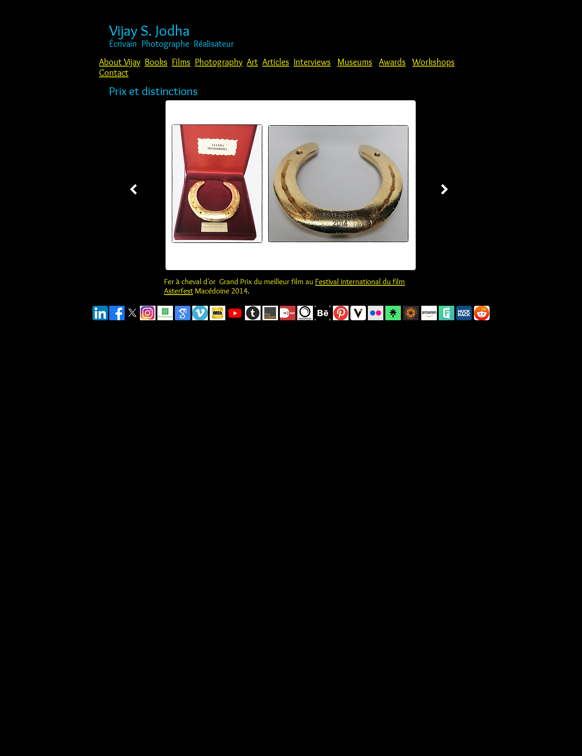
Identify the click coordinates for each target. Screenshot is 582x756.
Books (156, 61)
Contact (113, 72)
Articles (275, 61)
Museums (354, 61)
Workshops (433, 61)
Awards (392, 61)
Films (181, 61)
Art (252, 61)
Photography (218, 61)
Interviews (312, 61)
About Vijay (119, 61)
